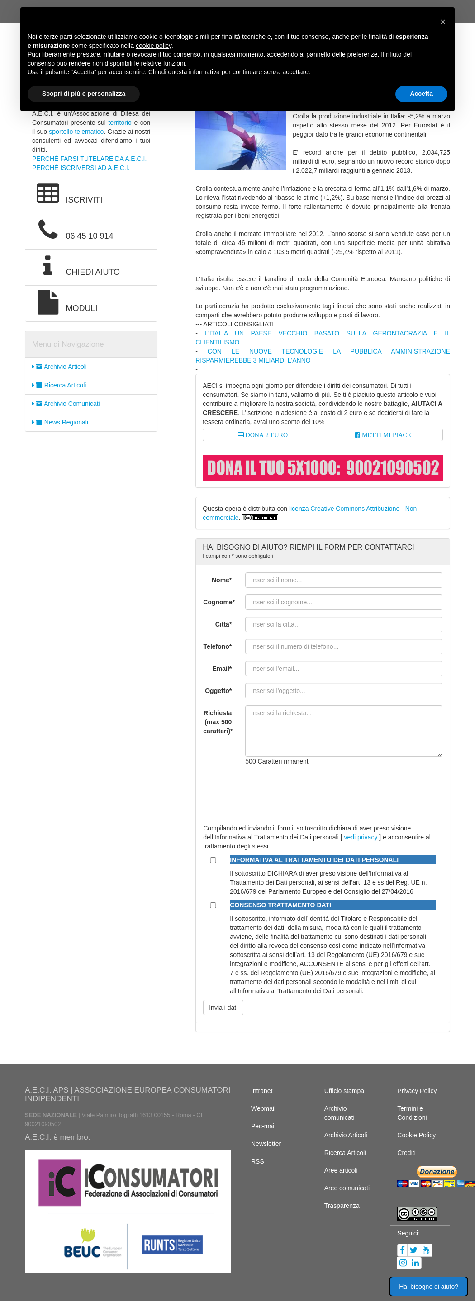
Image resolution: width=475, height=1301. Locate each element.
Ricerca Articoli (59, 385)
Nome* (222, 580)
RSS (257, 1161)
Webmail (263, 1108)
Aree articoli (341, 1170)
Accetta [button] (421, 93)
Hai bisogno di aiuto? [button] (428, 1286)
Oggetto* (218, 690)
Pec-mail (263, 1126)
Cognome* (219, 602)
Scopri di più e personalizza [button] (83, 93)
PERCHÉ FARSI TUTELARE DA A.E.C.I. (89, 158)
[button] (443, 21)
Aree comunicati (347, 1188)
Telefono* (218, 646)
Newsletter (266, 1143)
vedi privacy (360, 837)
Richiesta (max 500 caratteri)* (218, 722)
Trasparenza (342, 1205)
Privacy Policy (417, 1090)
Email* (222, 668)
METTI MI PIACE (385, 435)
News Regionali (60, 422)
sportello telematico (76, 131)
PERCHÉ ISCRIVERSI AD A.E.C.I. (81, 167)
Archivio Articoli (59, 366)
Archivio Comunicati (66, 403)
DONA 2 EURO (266, 435)
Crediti (406, 1152)
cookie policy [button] (153, 45)
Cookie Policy (416, 1135)
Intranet (261, 1090)
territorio (119, 122)
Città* (223, 624)
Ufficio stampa (344, 1090)
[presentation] (314, 790)
